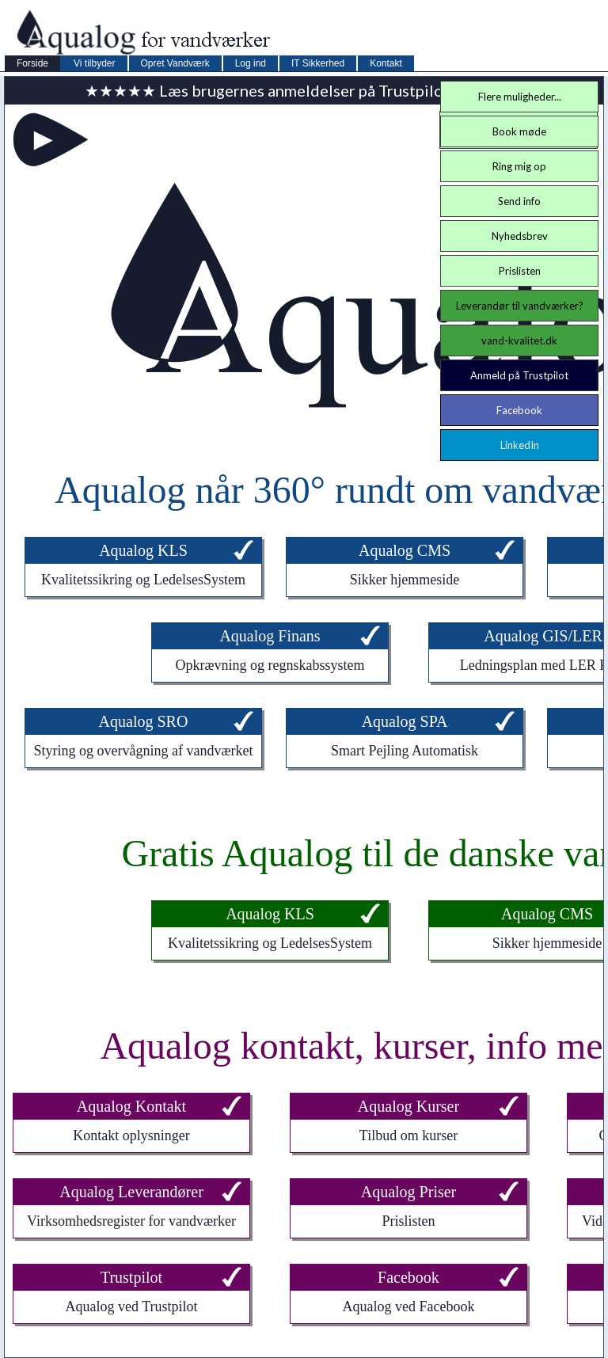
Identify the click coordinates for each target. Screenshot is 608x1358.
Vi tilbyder (94, 63)
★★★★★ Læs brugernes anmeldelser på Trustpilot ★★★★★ (304, 90)
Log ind (250, 63)
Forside (32, 63)
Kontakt (386, 63)
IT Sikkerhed (317, 63)
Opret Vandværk (175, 63)
